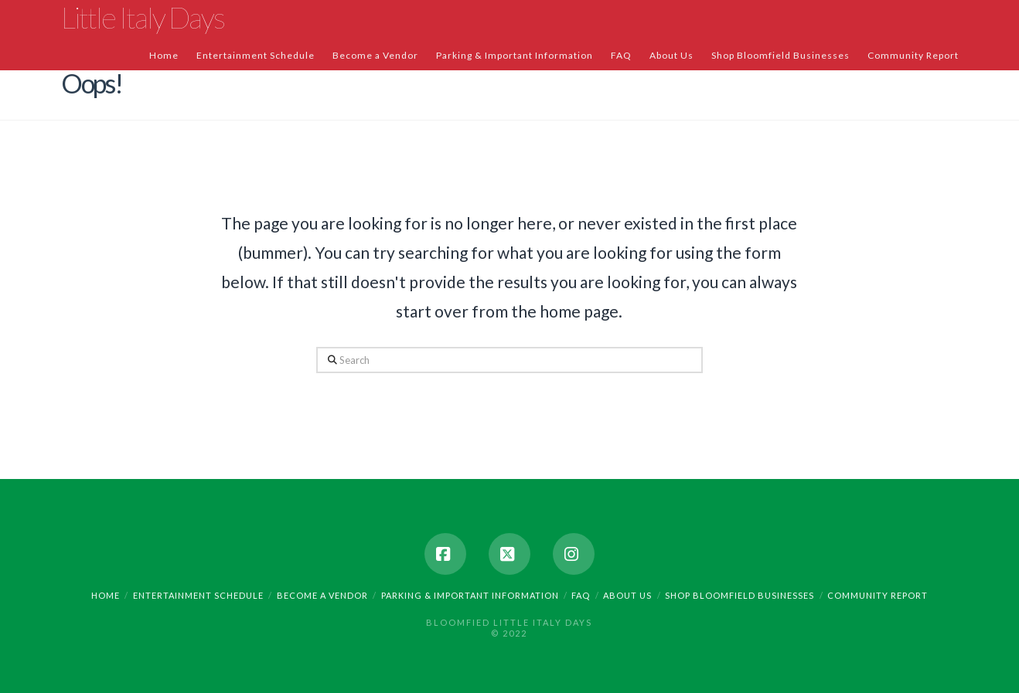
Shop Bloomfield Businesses (739, 595)
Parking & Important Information (470, 595)
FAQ (580, 595)
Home (105, 595)
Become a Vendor (322, 595)
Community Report (877, 595)
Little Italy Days (142, 17)
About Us (627, 595)
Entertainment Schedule (198, 595)
